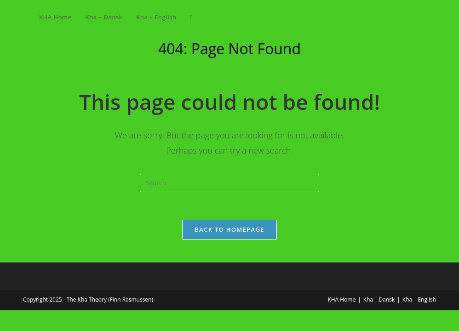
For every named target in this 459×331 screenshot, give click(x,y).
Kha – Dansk (379, 299)
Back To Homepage (229, 229)
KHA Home (341, 299)
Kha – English (419, 299)
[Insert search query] (229, 183)
